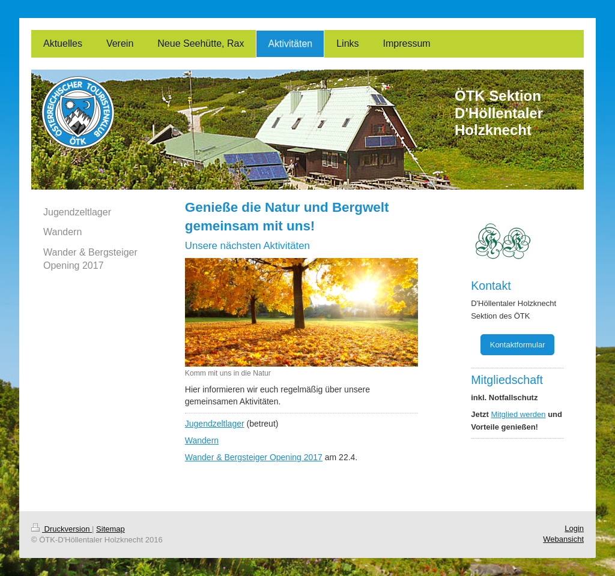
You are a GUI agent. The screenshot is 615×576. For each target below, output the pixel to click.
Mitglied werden (518, 414)
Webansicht (563, 539)
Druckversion (61, 528)
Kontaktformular (517, 344)
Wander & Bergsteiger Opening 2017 (254, 457)
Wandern (202, 440)
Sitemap (110, 528)
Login (574, 528)
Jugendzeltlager (214, 423)
